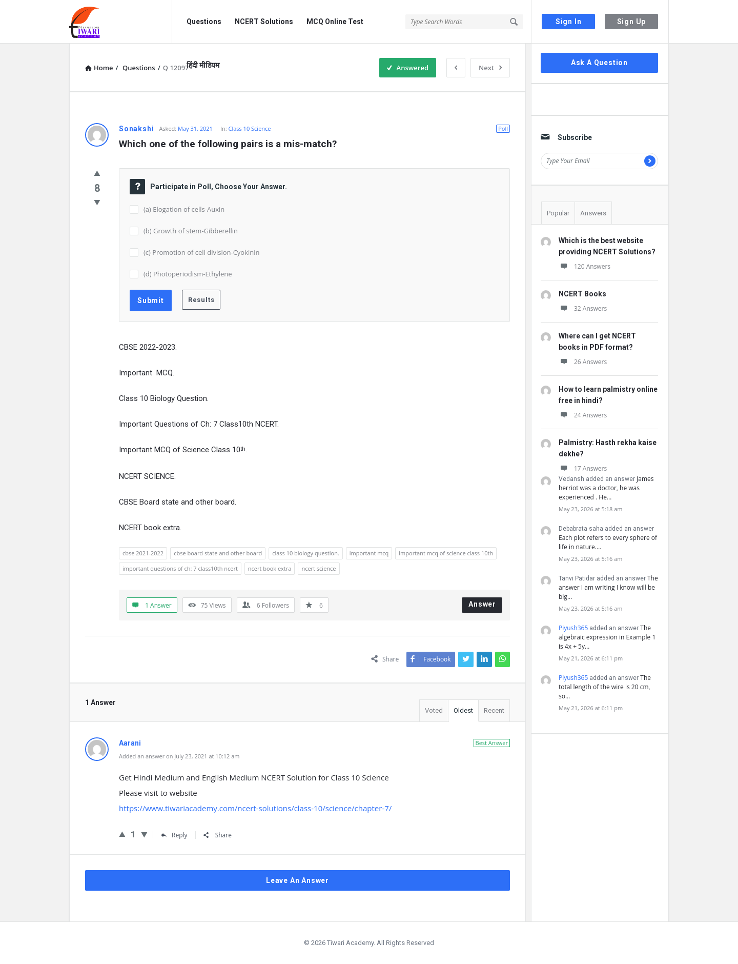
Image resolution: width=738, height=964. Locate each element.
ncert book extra (270, 568)
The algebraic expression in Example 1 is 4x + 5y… (607, 637)
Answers (593, 213)
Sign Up (631, 21)
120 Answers (584, 266)
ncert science (318, 568)
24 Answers (583, 415)
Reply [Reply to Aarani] (174, 835)
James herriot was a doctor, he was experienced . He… (606, 487)
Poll (503, 128)
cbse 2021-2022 (142, 553)
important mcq (369, 553)
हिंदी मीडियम (203, 65)
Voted (434, 710)
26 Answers (583, 361)
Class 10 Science (249, 128)
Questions (204, 21)
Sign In (569, 21)
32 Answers (583, 308)
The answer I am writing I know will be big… (608, 587)
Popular (558, 213)
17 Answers (583, 468)
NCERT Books (582, 294)
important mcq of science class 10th (446, 553)
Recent (494, 710)
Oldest (463, 710)
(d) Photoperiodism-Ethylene (188, 273)
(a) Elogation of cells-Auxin (184, 209)
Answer (482, 604)
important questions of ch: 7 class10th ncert (180, 568)
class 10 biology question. (305, 553)
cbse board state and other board (218, 553)
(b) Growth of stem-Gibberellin (191, 230)
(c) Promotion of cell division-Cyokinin (202, 252)
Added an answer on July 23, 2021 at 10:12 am (179, 756)
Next (490, 67)
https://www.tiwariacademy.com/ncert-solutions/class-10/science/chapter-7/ (255, 808)
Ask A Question (599, 62)
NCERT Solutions (264, 21)
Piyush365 (573, 628)
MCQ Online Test (334, 21)
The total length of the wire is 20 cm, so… (605, 686)
